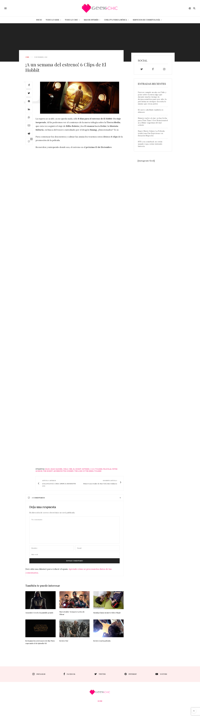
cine (27, 57)
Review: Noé (63, 641)
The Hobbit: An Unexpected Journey (58, 471)
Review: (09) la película (101, 641)
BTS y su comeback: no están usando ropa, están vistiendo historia (150, 143)
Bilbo (47, 469)
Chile (65, 469)
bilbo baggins (56, 469)
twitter (100, 674)
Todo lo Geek (52, 20)
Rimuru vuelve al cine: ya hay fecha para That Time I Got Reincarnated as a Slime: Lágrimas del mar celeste (153, 121)
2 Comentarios (36, 498)
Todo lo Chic (71, 20)
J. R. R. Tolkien (96, 469)
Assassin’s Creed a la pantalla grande (39, 613)
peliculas (107, 469)
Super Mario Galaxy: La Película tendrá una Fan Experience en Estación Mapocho (151, 133)
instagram (38, 674)
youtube (161, 674)
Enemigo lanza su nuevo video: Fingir (107, 613)
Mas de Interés (91, 20)
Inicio (39, 20)
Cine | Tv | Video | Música (115, 20)
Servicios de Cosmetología (146, 20)
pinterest (130, 674)
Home (100, 701)
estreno (86, 469)
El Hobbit (77, 469)
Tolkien (97, 471)
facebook (69, 674)
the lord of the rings (83, 471)
